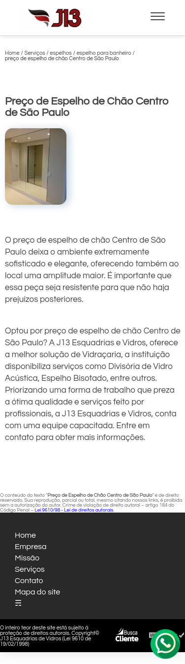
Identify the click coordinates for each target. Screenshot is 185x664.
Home (25, 535)
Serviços (30, 569)
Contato (29, 581)
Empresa (31, 547)
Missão (27, 558)
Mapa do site (37, 592)
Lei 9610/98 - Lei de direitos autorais (73, 510)
